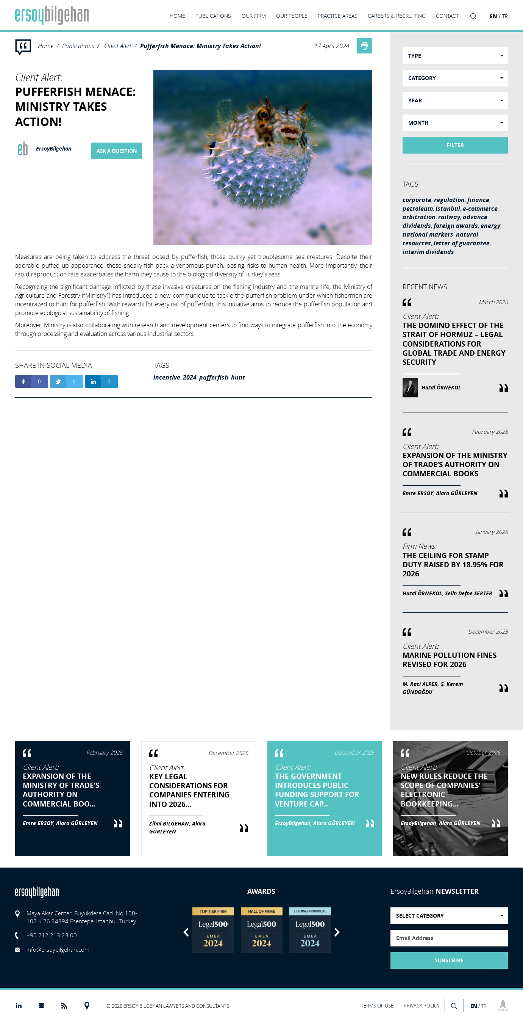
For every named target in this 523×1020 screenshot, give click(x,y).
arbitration (419, 217)
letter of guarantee (462, 243)
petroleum (418, 208)
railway (449, 217)
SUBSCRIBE (449, 960)
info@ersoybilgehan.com (58, 949)
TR (505, 16)
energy (490, 225)
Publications (78, 46)
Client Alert (117, 46)
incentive (166, 377)
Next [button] (337, 932)
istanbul (448, 208)
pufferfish (213, 377)
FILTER (455, 145)
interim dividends (428, 252)
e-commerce (480, 208)
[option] (213, 930)
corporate (417, 200)
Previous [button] (186, 932)
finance (478, 200)
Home (45, 46)
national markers (428, 234)
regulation (449, 200)
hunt (238, 377)
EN (493, 16)
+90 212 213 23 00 (52, 935)
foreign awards (456, 225)
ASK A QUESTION (117, 151)
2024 (190, 377)
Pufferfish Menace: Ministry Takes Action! (200, 46)
